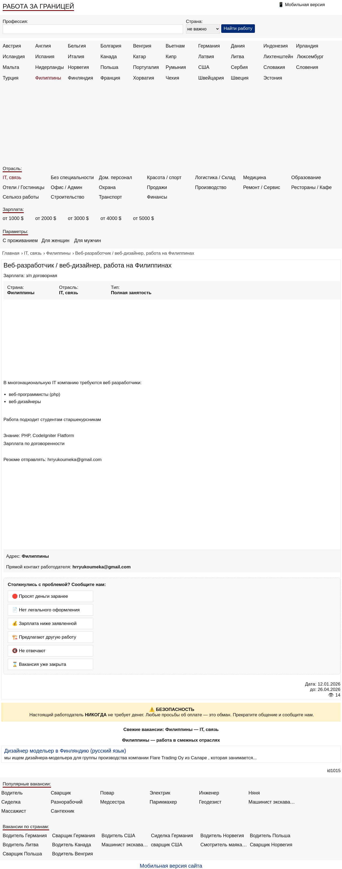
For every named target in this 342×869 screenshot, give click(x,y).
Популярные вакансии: (27, 784)
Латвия (206, 56)
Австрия (12, 46)
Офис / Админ (66, 187)
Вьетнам (175, 46)
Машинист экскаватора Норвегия (125, 844)
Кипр (171, 56)
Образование (306, 177)
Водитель (12, 793)
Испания (44, 56)
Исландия (14, 56)
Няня (254, 793)
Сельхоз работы (21, 197)
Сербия (239, 67)
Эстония (272, 78)
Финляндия (80, 78)
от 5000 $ (143, 218)
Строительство (67, 197)
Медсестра (112, 802)
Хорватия (143, 78)
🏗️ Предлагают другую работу (44, 637)
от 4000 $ (110, 218)
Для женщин (55, 240)
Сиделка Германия (172, 835)
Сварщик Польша (22, 853)
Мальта (11, 67)
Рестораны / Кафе (311, 187)
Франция (110, 78)
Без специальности (72, 177)
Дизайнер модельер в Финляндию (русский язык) (65, 751)
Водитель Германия (25, 835)
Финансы (157, 197)
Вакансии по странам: (26, 826)
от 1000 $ (13, 218)
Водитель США (118, 835)
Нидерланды (49, 67)
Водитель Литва (20, 844)
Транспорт (110, 197)
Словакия (274, 67)
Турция (10, 78)
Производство (210, 187)
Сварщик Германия (73, 835)
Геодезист (210, 802)
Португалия (146, 67)
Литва (237, 56)
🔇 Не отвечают (28, 650)
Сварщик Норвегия (271, 844)
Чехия (172, 78)
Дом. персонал (115, 177)
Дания (238, 46)
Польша (109, 67)
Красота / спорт (164, 177)
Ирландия (307, 46)
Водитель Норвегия (222, 835)
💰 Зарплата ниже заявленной (44, 623)
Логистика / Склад (215, 177)
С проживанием (20, 240)
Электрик (160, 793)
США (203, 67)
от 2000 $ (45, 218)
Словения (307, 67)
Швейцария (211, 78)
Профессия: (15, 21)
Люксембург (310, 56)
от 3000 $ (78, 218)
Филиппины (48, 78)
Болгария (110, 46)
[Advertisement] (171, 126)
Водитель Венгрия (72, 853)
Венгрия (142, 46)
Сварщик (61, 793)
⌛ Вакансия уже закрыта (39, 664)
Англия (43, 46)
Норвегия (78, 67)
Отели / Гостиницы (23, 187)
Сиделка (11, 802)
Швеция (239, 78)
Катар (139, 56)
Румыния (176, 67)
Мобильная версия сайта (171, 866)
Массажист (13, 811)
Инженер (209, 793)
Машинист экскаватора (271, 802)
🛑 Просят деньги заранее (40, 596)
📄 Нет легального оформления (46, 609)
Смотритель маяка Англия (223, 844)
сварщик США (166, 844)
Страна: (194, 21)
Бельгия (77, 46)
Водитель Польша (270, 835)
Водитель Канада (71, 844)
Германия (209, 46)
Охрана (107, 187)
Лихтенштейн (278, 56)
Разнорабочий (67, 802)
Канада (108, 56)
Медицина (254, 177)
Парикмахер (163, 802)
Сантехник (62, 811)
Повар (107, 793)
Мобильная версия (305, 4)
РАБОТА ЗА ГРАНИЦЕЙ (38, 6)
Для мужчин (87, 240)
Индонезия (275, 46)
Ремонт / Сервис (261, 187)
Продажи (157, 187)
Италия (76, 56)
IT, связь (12, 177)
